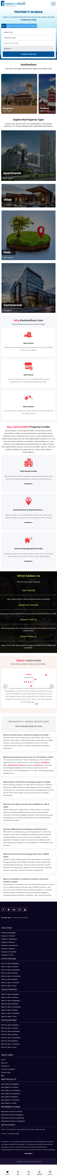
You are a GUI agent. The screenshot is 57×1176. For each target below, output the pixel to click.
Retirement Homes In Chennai (11, 1115)
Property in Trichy (7, 959)
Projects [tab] (32, 26)
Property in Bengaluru (8, 937)
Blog (2, 1079)
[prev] (5, 692)
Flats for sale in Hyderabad (10, 974)
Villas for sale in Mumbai (9, 1008)
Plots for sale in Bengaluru (10, 1029)
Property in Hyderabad (9, 943)
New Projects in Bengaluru (10, 1088)
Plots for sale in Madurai (9, 1045)
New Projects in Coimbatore (11, 1094)
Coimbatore (38, 769)
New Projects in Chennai (9, 1091)
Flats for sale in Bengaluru (10, 967)
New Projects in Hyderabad (10, 1097)
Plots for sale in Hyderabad (10, 1035)
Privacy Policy (6, 1076)
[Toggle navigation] (53, 3)
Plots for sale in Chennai (9, 1032)
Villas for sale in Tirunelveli (10, 1017)
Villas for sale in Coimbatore (11, 1011)
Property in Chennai (8, 940)
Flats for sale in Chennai (9, 971)
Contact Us (5, 1070)
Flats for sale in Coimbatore (10, 980)
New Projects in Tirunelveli (10, 1104)
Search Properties (28, 54)
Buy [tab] (3, 26)
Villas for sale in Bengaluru (10, 998)
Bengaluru (45, 766)
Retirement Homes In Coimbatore (13, 1125)
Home (3, 1064)
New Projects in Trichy (8, 1107)
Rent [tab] (9, 26)
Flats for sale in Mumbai (9, 977)
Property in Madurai (8, 953)
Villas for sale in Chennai (9, 1001)
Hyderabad (13, 769)
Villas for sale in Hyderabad (10, 1004)
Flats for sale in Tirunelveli (10, 986)
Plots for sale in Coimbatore (11, 1042)
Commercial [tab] (18, 26)
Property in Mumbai (8, 946)
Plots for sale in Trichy (8, 1051)
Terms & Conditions (8, 1073)
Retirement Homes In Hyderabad (12, 1122)
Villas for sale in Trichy (8, 1020)
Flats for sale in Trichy (8, 990)
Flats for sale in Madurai (9, 983)
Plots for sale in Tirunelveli (10, 1048)
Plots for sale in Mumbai (9, 1038)
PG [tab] (26, 26)
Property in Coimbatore (9, 949)
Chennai (22, 769)
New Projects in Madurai (9, 1101)
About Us (4, 1067)
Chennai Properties (20, 921)
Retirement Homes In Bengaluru (12, 1119)
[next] (52, 692)
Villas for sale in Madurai (9, 1014)
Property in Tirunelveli (8, 956)
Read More (28, 486)
